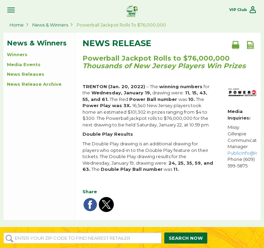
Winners (17, 54)
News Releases (25, 74)
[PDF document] (250, 45)
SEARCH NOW (186, 238)
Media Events (24, 64)
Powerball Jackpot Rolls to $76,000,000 (121, 25)
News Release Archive (34, 84)
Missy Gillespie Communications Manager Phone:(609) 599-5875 (242, 146)
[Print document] (235, 45)
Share (89, 191)
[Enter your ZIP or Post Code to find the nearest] (82, 238)
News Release (116, 43)
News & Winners (50, 25)
